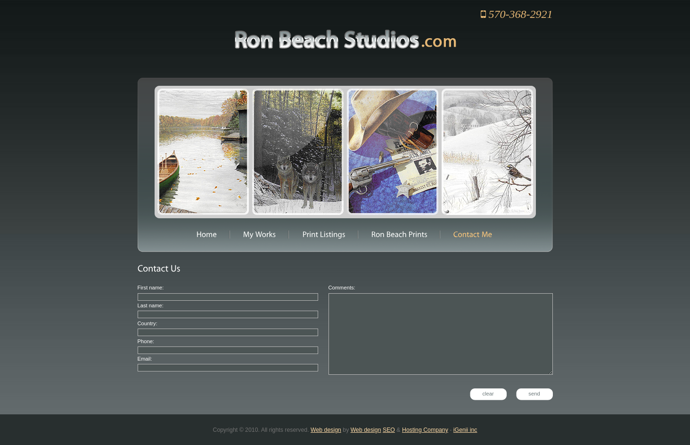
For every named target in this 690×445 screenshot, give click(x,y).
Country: (147, 323)
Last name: (151, 305)
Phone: (146, 341)
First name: (151, 287)
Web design (326, 430)
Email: (145, 359)
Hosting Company (425, 430)
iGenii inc (465, 430)
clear (487, 393)
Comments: (342, 287)
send (534, 393)
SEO (389, 430)
